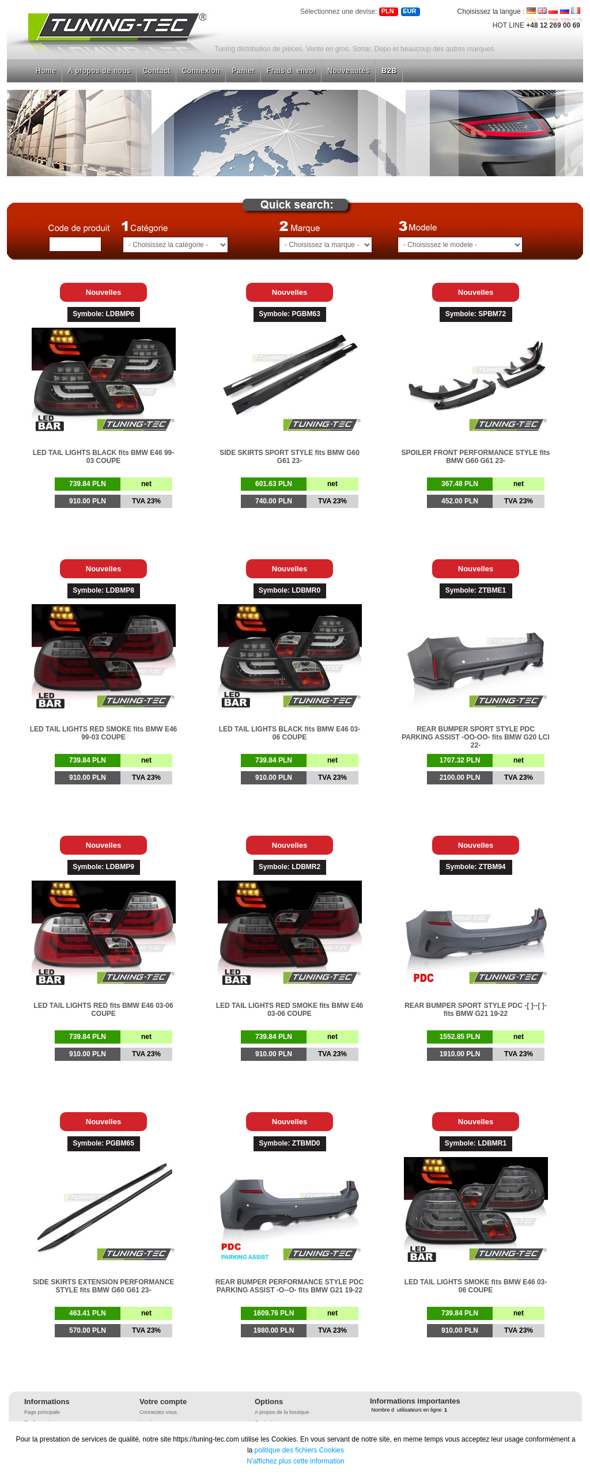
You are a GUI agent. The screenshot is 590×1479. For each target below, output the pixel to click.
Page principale (42, 1412)
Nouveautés (348, 71)
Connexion (201, 71)
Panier (243, 71)
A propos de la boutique (282, 1412)
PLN (387, 10)
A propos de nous (99, 71)
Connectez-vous (158, 1412)
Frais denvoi (291, 71)
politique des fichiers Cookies (299, 1450)
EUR (409, 10)
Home (46, 71)
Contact (156, 71)
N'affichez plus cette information (296, 1461)
